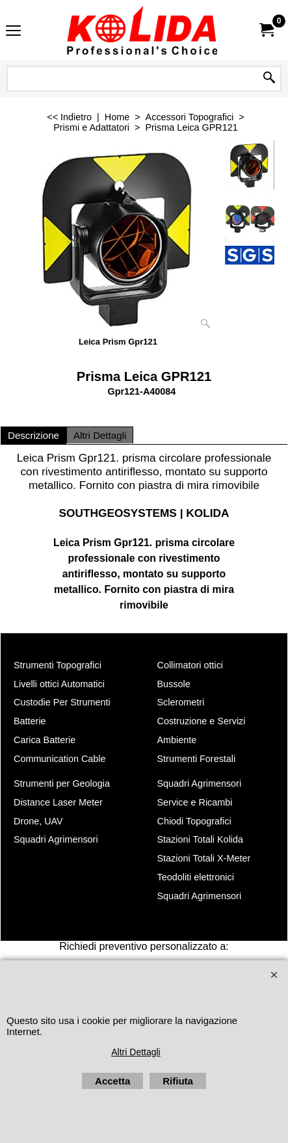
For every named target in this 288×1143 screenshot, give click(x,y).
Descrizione (33, 435)
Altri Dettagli (99, 435)
